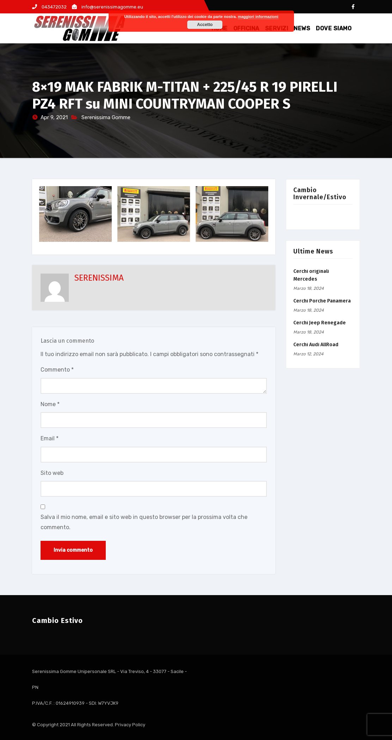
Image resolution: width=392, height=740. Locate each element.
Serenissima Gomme (105, 117)
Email (50, 438)
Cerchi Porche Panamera (322, 301)
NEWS (302, 28)
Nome (50, 404)
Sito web (52, 473)
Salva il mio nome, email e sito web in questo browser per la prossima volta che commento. (144, 522)
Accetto (205, 24)
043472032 (49, 7)
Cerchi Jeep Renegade (319, 323)
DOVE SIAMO (333, 28)
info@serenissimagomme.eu (107, 7)
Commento (57, 369)
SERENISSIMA (99, 278)
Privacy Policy (130, 724)
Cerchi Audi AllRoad (315, 345)
